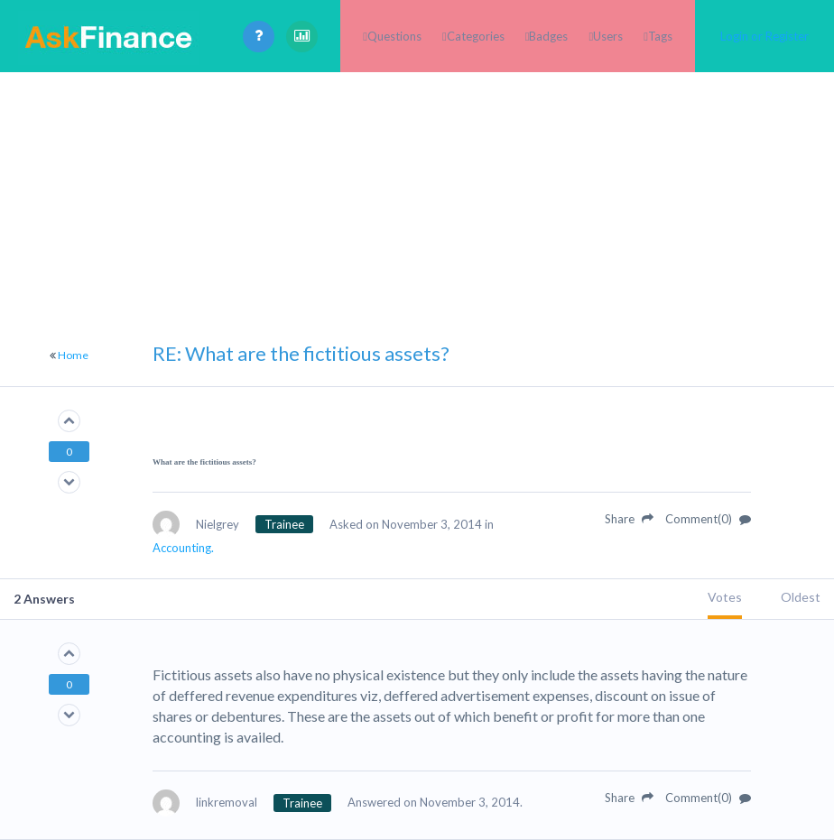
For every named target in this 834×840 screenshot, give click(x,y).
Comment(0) (708, 519)
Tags (660, 36)
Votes (725, 597)
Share (629, 519)
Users (608, 36)
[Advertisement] (417, 198)
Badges (548, 36)
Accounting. (183, 547)
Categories (476, 36)
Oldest (800, 597)
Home (73, 355)
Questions (394, 36)
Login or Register (764, 36)
